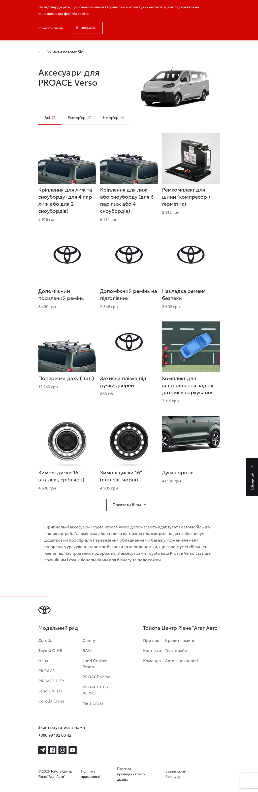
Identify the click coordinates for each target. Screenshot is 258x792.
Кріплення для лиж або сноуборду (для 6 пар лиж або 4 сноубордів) (127, 200)
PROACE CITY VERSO (96, 689)
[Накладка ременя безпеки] (191, 259)
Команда (152, 660)
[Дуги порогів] (191, 441)
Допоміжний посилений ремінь (61, 294)
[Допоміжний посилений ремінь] (67, 259)
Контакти (152, 650)
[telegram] (42, 750)
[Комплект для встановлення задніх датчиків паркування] (191, 346)
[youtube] (73, 750)
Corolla (45, 640)
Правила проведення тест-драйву (131, 773)
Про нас (151, 640)
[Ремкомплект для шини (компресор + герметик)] (191, 158)
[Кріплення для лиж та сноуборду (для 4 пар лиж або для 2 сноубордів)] (67, 158)
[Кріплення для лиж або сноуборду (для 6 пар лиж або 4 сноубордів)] (129, 158)
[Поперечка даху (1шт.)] (67, 346)
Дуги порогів (178, 472)
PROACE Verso (97, 676)
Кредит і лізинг (180, 640)
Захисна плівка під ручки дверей (123, 381)
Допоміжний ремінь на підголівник (128, 294)
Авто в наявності (181, 660)
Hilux (43, 660)
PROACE (46, 670)
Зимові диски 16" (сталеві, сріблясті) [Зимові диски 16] (61, 476)
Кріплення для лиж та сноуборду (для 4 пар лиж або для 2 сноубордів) (65, 200)
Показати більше (51, 28)
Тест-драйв (176, 650)
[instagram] (62, 750)
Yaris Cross (93, 703)
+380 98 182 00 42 (54, 735)
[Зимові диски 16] (67, 441)
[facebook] (52, 750)
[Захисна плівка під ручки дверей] (129, 346)
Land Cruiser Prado (95, 663)
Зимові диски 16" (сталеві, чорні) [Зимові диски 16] (121, 476)
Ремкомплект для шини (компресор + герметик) (186, 196)
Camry (89, 640)
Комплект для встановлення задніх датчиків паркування (188, 384)
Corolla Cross (51, 701)
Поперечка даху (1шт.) (66, 377)
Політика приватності (90, 774)
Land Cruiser (50, 690)
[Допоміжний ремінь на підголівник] (129, 259)
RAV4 (88, 650)
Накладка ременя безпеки (184, 294)
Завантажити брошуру (176, 774)
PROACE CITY (51, 680)
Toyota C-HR (50, 650)
